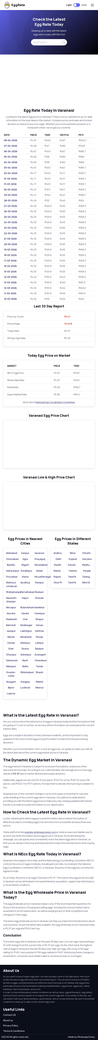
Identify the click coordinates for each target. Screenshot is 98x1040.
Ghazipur (11, 654)
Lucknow (25, 687)
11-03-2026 (10, 293)
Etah (11, 648)
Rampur (39, 582)
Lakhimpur (26, 630)
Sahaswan (12, 660)
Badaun (39, 648)
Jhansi (25, 576)
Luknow (11, 693)
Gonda (11, 642)
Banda (11, 636)
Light (69, 5)
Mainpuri (25, 642)
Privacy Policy (10, 1025)
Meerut (39, 687)
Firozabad (11, 576)
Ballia (25, 666)
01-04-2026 (10, 178)
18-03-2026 (10, 255)
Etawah (39, 598)
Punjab (87, 570)
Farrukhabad (27, 592)
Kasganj (25, 681)
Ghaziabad (12, 559)
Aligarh (25, 564)
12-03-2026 (10, 288)
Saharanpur (12, 570)
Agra (25, 559)
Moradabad (41, 564)
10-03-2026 (10, 298)
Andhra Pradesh (62, 553)
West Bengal (89, 582)
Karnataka (73, 564)
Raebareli (11, 619)
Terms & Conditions (14, 1030)
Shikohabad (26, 672)
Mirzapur (11, 607)
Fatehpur (40, 613)
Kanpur (25, 553)
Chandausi (41, 660)
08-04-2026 (10, 140)
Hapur (25, 598)
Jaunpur (11, 630)
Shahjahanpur (14, 592)
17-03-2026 (10, 260)
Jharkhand (59, 564)
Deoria (25, 648)
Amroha (11, 613)
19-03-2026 (10, 249)
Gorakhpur (26, 570)
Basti (25, 660)
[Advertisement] (49, 81)
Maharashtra (61, 570)
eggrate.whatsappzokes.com (40, 832)
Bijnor (11, 687)
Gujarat (73, 559)
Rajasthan (59, 576)
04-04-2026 (10, 162)
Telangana (88, 576)
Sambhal (39, 607)
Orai (25, 619)
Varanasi (39, 553)
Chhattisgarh (89, 553)
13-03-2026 (10, 282)
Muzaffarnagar (43, 576)
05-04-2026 (10, 156)
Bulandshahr (27, 607)
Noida (39, 570)
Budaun (39, 592)
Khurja (39, 636)
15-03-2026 (10, 271)
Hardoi (25, 613)
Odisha (73, 570)
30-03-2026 (10, 189)
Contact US (9, 1014)
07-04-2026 (10, 145)
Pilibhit (39, 681)
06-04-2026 (10, 151)
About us (8, 1020)
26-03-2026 (10, 211)
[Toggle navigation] (92, 5)
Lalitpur (39, 642)
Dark (84, 5)
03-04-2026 (10, 167)
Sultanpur (25, 654)
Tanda (39, 666)
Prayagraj (40, 559)
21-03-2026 (10, 238)
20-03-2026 (10, 244)
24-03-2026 (10, 222)
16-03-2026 (10, 266)
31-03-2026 (10, 184)
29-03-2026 (10, 195)
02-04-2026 (10, 173)
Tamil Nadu (74, 576)
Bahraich (11, 625)
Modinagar (26, 625)
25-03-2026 (10, 216)
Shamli (39, 672)
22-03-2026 (10, 233)
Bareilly (11, 564)
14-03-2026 (10, 277)
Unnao (39, 625)
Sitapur (39, 619)
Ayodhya (25, 582)
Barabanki (25, 636)
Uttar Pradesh (61, 582)
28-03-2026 (10, 200)
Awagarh (11, 681)
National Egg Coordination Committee (55, 402)
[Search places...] (49, 42)
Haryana (87, 559)
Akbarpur (11, 666)
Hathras (39, 630)
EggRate (14, 5)
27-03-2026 (10, 206)
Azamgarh (40, 654)
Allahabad (11, 553)
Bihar (73, 553)
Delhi (58, 559)
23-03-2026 (10, 227)
